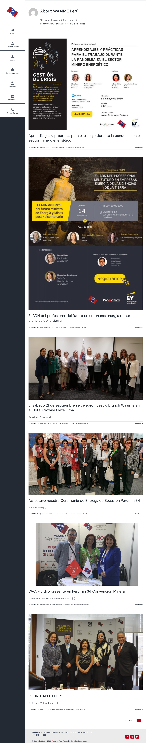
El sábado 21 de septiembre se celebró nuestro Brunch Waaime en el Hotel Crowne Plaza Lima (84, 407)
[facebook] (127, 737)
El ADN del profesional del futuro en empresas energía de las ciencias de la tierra (79, 318)
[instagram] (132, 737)
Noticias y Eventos (58, 148)
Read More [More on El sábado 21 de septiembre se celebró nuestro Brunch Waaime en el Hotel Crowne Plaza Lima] (139, 423)
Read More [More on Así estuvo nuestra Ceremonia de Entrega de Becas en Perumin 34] (139, 514)
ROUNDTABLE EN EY (45, 696)
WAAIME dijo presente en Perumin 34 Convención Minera (77, 591)
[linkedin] (137, 737)
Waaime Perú (57, 741)
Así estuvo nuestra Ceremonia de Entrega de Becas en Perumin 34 (84, 500)
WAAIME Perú (35, 148)
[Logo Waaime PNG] (12, 8)
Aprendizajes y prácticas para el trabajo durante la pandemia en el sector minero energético (85, 138)
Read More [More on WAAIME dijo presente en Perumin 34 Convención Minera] (139, 605)
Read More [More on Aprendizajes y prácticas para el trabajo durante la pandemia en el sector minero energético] (139, 148)
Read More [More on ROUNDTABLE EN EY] (139, 709)
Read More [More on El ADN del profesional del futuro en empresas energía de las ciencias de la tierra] (139, 328)
